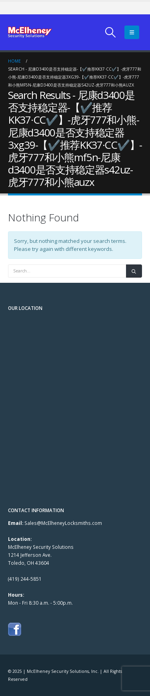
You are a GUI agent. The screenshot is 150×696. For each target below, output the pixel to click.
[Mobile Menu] (131, 32)
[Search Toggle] (110, 32)
